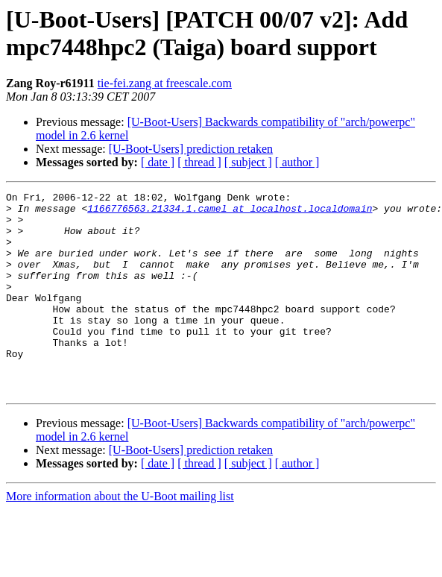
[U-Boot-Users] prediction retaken (191, 148)
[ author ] (297, 162)
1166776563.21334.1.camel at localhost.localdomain (229, 212)
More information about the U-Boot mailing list (120, 536)
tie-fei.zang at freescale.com (165, 83)
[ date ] (157, 162)
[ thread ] (199, 162)
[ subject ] (248, 162)
